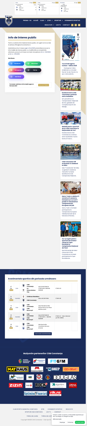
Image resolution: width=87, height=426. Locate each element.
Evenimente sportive (72, 20)
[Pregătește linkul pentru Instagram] (16, 70)
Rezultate (48, 25)
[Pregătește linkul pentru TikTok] (33, 70)
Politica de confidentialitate (50, 416)
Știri (49, 20)
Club (42, 20)
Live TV (58, 25)
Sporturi (57, 20)
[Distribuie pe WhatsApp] (33, 63)
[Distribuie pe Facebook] (16, 63)
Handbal (62, 2)
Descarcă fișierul (43, 85)
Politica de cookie (32, 416)
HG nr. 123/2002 (46, 52)
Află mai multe (57, 419)
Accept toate (80, 422)
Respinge (62, 422)
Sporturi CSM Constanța (34, 412)
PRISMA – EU (27, 20)
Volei (16, 2)
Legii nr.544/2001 (29, 48)
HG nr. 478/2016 (14, 54)
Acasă (35, 20)
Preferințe (70, 422)
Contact (66, 25)
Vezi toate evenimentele (43, 334)
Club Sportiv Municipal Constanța (25, 409)
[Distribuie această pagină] (16, 77)
